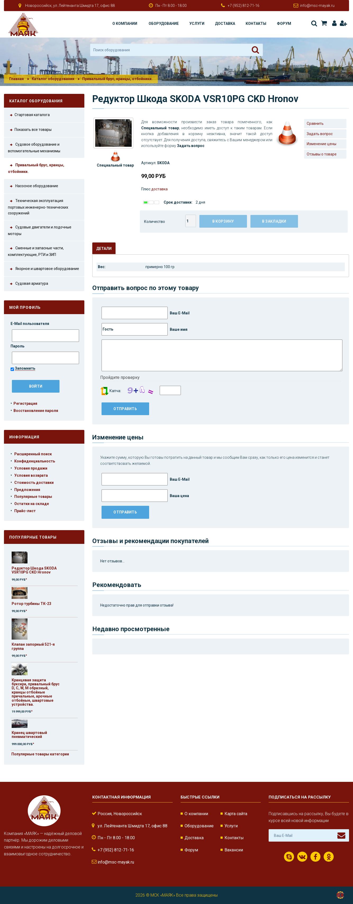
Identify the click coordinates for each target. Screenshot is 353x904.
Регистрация (343, 23)
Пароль (18, 346)
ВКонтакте (302, 857)
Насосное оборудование (33, 186)
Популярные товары (33, 496)
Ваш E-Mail (146, 313)
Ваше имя (144, 329)
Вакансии (233, 849)
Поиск (314, 23)
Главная (16, 79)
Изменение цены (321, 144)
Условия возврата (31, 475)
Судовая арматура (28, 284)
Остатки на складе (31, 504)
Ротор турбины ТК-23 (31, 604)
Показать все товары (30, 130)
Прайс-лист (25, 511)
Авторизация (334, 23)
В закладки (274, 221)
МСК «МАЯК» (162, 895)
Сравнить (315, 123)
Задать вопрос (320, 134)
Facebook (315, 857)
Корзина (324, 23)
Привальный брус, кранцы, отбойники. (117, 79)
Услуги (196, 23)
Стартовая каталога (29, 115)
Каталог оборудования (53, 79)
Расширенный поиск (33, 454)
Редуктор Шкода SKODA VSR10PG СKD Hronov (34, 570)
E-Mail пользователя (30, 324)
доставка (159, 189)
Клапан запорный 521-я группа (33, 646)
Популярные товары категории (40, 754)
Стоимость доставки (34, 482)
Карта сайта (235, 813)
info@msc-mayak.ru (317, 5)
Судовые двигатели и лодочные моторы (39, 230)
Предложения (27, 490)
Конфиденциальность (34, 461)
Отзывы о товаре (322, 154)
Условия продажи (30, 468)
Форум (284, 23)
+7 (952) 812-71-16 (243, 5)
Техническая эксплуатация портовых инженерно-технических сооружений (38, 206)
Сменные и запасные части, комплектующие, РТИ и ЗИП (36, 251)
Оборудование (164, 23)
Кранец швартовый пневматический (29, 735)
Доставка (225, 23)
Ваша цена (145, 495)
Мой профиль (25, 307)
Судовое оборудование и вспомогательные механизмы (34, 147)
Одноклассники (329, 857)
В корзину (223, 221)
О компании (124, 23)
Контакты (256, 23)
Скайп (289, 857)
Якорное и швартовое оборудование (43, 269)
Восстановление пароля (35, 411)
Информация (24, 437)
